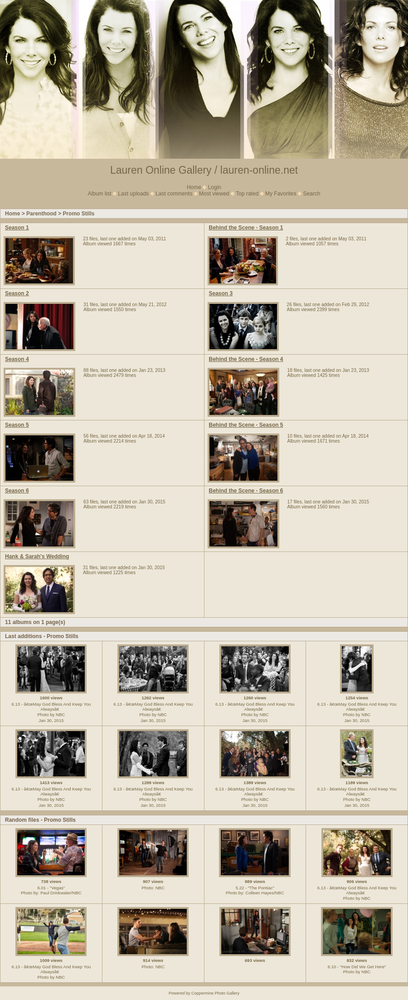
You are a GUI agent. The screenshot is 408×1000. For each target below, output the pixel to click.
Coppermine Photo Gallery (215, 993)
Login (214, 187)
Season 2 (17, 293)
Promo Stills (78, 213)
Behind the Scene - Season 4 (246, 359)
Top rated (247, 193)
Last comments (173, 193)
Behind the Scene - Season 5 (246, 425)
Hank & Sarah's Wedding (37, 556)
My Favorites (280, 193)
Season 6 (17, 491)
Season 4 (17, 359)
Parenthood (41, 213)
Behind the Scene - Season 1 (246, 227)
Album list (100, 193)
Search (311, 193)
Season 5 (17, 425)
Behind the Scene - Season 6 (246, 491)
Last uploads (133, 193)
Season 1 (17, 227)
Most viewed (214, 193)
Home (194, 187)
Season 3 (221, 293)
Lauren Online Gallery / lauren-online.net (204, 170)
